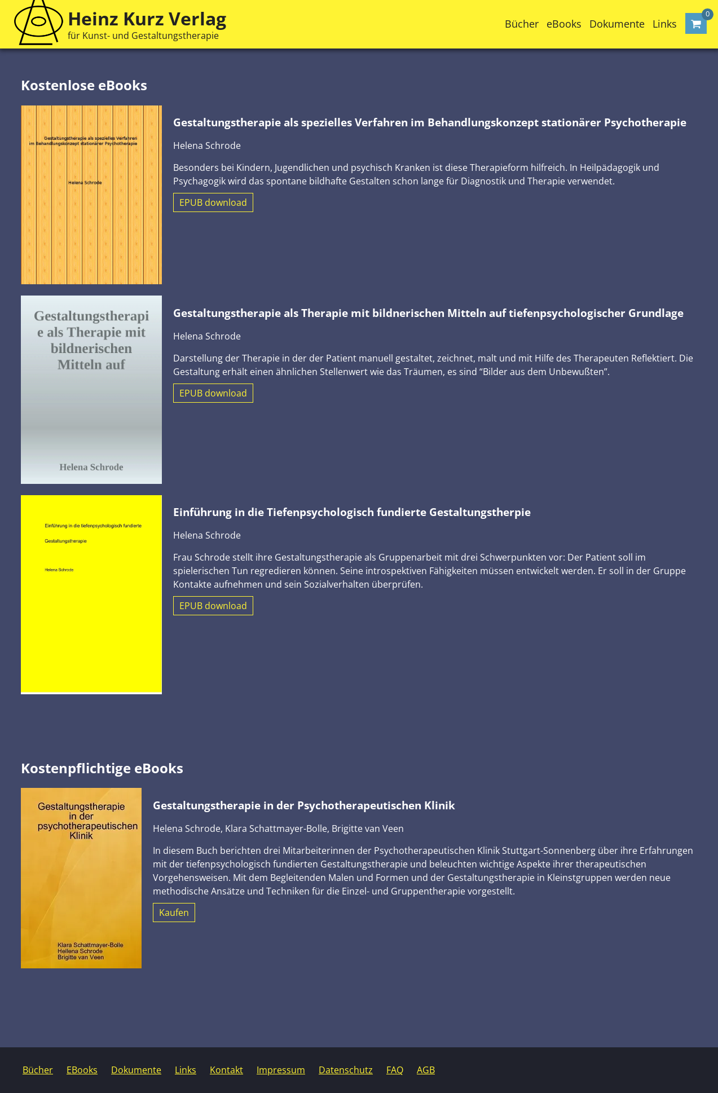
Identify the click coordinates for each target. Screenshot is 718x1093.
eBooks (564, 23)
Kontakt (226, 1070)
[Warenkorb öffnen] (696, 23)
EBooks (82, 1070)
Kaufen (174, 912)
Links (665, 23)
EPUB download (213, 202)
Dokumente (617, 23)
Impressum (281, 1070)
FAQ (394, 1070)
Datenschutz (346, 1070)
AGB (426, 1070)
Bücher (522, 23)
